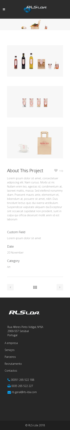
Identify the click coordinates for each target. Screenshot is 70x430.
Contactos (11, 370)
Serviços (10, 350)
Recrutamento (13, 363)
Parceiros (10, 357)
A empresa (11, 343)
